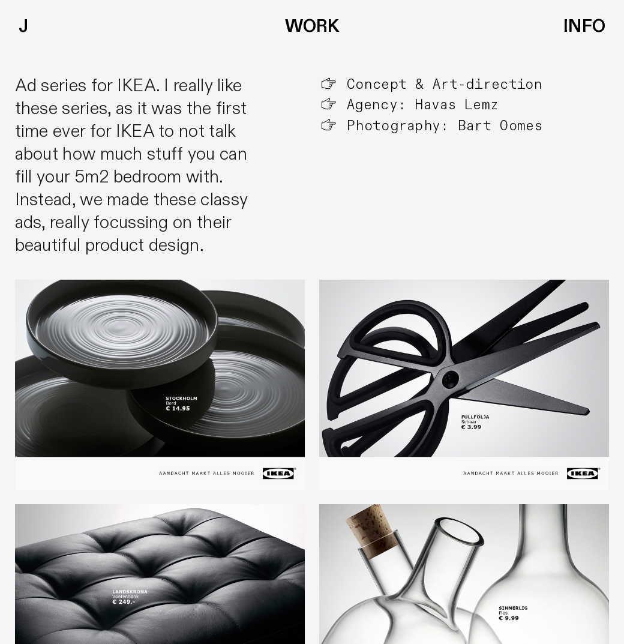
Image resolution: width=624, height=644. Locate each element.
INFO (584, 26)
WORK (312, 26)
